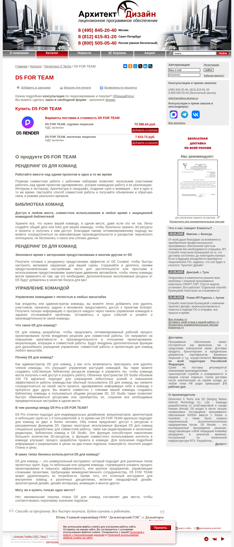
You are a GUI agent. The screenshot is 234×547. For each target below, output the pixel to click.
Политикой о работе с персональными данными (103, 533)
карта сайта (185, 528)
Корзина (117, 53)
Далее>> (221, 444)
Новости (84, 53)
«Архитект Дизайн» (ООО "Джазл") (30, 536)
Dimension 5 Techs (58, 66)
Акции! (149, 53)
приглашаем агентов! (209, 528)
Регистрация (211, 64)
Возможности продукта (118, 87)
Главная (21, 66)
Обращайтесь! (123, 96)
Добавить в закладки (33, 87)
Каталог (52, 53)
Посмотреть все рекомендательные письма (197, 221)
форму (110, 100)
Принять (160, 527)
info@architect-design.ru (183, 98)
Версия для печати (74, 87)
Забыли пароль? (214, 75)
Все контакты (176, 123)
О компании (19, 53)
